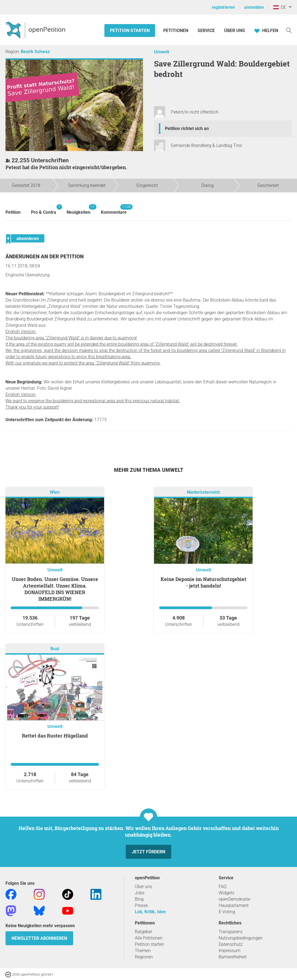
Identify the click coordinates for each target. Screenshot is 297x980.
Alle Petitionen (148, 938)
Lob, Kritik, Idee (150, 911)
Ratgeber (143, 931)
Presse (141, 905)
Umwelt (161, 51)
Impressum (229, 950)
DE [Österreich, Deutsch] (279, 7)
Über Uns (234, 30)
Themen (143, 950)
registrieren (223, 7)
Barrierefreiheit (233, 956)
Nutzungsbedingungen (240, 938)
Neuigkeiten (78, 209)
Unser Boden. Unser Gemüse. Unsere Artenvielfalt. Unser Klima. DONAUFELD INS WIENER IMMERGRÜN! (55, 589)
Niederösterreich (203, 492)
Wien (55, 492)
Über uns (143, 886)
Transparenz (231, 931)
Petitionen (176, 30)
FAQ (223, 886)
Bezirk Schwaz (35, 51)
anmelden (254, 7)
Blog (139, 899)
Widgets (226, 892)
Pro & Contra (43, 209)
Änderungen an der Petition (44, 256)
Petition (13, 212)
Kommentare (114, 209)
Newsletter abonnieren (39, 938)
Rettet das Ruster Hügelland (55, 735)
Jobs (139, 892)
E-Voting (227, 911)
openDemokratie (234, 899)
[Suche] (289, 30)
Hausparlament (234, 905)
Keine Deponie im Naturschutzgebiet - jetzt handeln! (203, 582)
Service (206, 30)
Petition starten (130, 30)
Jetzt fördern (148, 851)
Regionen (144, 956)
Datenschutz (231, 944)
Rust (54, 649)
